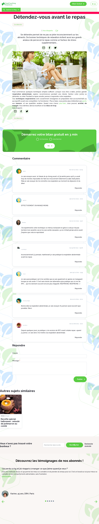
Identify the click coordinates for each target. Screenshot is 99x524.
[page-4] (53, 501)
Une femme (57, 139)
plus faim (62, 103)
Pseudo (15, 353)
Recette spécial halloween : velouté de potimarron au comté (10, 422)
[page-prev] (3, 502)
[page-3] (51, 501)
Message (15, 361)
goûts (84, 101)
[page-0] (45, 501)
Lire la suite (6, 476)
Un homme (44, 139)
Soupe (7, 416)
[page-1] (47, 501)
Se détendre (18, 24)
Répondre (78, 188)
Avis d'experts (48, 31)
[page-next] (96, 502)
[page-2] (49, 501)
